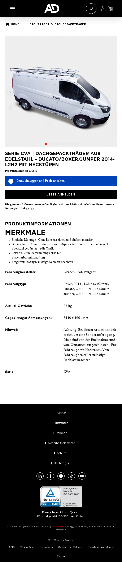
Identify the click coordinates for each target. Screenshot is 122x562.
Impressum (46, 547)
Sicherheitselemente (61, 443)
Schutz (61, 453)
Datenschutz (27, 547)
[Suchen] (91, 8)
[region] (61, 91)
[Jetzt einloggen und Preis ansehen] (110, 8)
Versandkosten (59, 527)
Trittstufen (61, 423)
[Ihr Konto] (102, 8)
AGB (12, 547)
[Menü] (12, 9)
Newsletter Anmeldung (100, 547)
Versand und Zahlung (70, 547)
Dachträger (61, 463)
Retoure (61, 556)
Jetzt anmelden (61, 194)
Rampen (61, 433)
